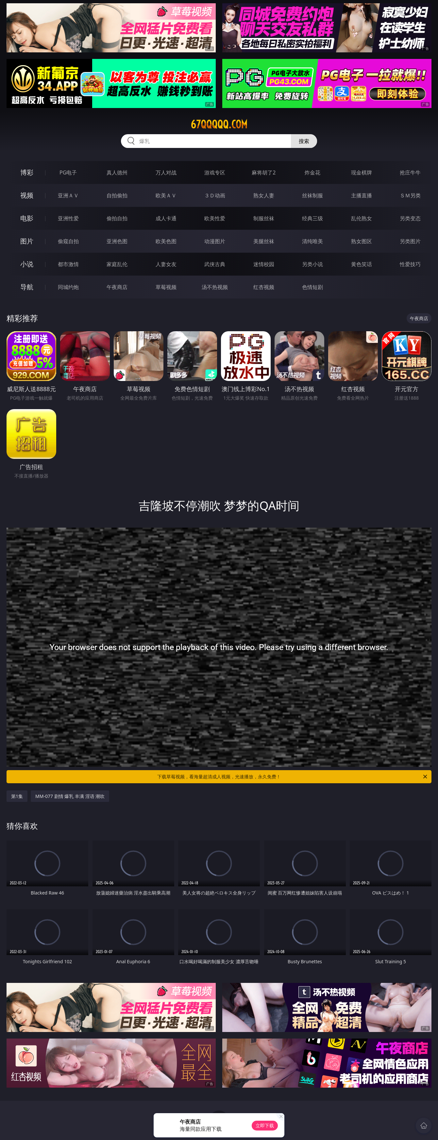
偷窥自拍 (68, 241)
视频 (26, 195)
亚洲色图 (117, 241)
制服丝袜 (263, 218)
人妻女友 (166, 264)
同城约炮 (68, 287)
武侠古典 (214, 264)
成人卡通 (166, 218)
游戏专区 (214, 172)
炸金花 (312, 172)
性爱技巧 (410, 264)
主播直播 (361, 195)
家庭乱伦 (117, 264)
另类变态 (410, 218)
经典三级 (312, 218)
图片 (26, 241)
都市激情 (68, 264)
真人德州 (117, 172)
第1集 (17, 796)
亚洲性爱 (68, 218)
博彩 (26, 172)
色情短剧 (312, 287)
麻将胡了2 (264, 172)
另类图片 (410, 241)
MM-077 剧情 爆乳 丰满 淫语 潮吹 (70, 796)
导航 (26, 286)
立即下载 (265, 1125)
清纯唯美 (312, 241)
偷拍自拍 (117, 218)
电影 (26, 218)
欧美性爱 (214, 218)
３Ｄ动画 (214, 195)
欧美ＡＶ (166, 195)
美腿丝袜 (263, 241)
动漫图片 (214, 241)
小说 (26, 264)
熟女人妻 (263, 195)
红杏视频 (263, 287)
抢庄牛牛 (410, 172)
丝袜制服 (312, 195)
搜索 (304, 141)
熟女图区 (361, 241)
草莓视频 (166, 287)
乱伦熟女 (361, 218)
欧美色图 (166, 241)
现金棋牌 (361, 172)
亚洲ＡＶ (68, 195)
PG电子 (68, 172)
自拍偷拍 (117, 195)
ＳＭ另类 (410, 195)
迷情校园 (263, 264)
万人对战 (166, 172)
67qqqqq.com (219, 124)
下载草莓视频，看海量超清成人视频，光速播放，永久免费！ (292, 777)
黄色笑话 (361, 264)
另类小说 (312, 264)
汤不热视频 (215, 287)
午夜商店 (117, 287)
